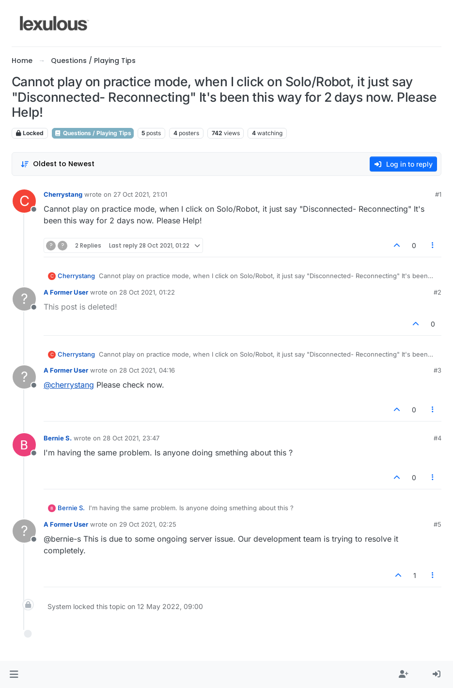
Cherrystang (63, 194)
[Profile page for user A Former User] (24, 299)
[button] (14, 674)
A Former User (66, 292)
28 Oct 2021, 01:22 (147, 292)
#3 (437, 370)
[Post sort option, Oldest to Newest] (57, 164)
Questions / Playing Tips (92, 133)
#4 (437, 438)
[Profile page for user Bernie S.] (24, 444)
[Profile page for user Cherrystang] (24, 201)
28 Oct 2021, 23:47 (131, 438)
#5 (437, 524)
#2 (437, 292)
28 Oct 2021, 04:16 (147, 370)
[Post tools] (433, 245)
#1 (438, 194)
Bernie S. (58, 438)
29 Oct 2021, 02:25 (147, 524)
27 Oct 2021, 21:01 (140, 194)
